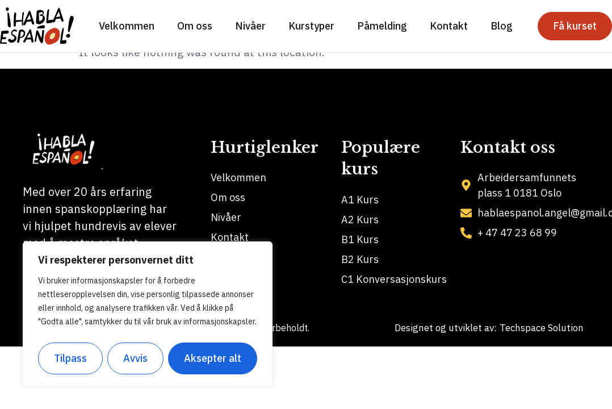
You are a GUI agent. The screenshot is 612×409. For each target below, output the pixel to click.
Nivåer (250, 25)
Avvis (136, 358)
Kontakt (449, 25)
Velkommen (126, 25)
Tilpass (70, 358)
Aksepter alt (212, 358)
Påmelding (382, 25)
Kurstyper (311, 25)
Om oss (194, 25)
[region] (148, 314)
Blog (502, 25)
